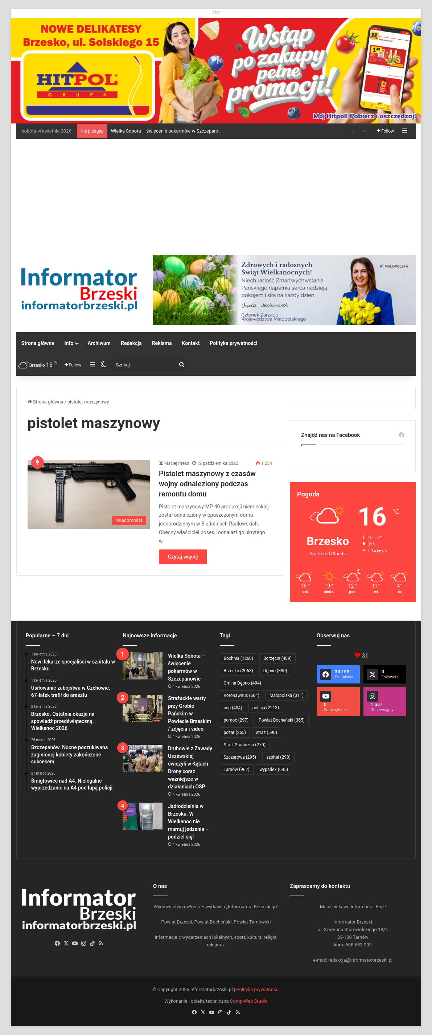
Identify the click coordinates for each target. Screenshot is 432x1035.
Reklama (162, 343)
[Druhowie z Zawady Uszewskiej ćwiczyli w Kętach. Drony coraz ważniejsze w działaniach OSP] (142, 758)
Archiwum (99, 343)
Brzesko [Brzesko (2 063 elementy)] (238, 670)
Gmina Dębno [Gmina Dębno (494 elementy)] (243, 683)
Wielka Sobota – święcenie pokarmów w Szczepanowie (169, 131)
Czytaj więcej (183, 557)
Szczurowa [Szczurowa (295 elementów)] (240, 757)
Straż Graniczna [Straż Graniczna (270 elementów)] (245, 744)
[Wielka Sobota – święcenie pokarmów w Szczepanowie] (142, 665)
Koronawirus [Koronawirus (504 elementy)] (241, 695)
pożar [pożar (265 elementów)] (235, 732)
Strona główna (37, 343)
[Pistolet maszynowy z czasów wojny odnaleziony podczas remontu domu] (89, 494)
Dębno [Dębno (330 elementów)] (275, 670)
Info (69, 343)
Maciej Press (176, 463)
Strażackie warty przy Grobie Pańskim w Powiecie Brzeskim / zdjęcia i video (189, 713)
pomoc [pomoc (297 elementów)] (236, 720)
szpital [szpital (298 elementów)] (278, 757)
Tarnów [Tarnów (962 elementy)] (237, 769)
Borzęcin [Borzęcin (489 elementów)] (277, 658)
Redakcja (131, 343)
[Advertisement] (216, 193)
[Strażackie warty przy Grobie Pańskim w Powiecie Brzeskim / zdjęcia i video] (142, 708)
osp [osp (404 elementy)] (233, 707)
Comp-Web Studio (249, 1001)
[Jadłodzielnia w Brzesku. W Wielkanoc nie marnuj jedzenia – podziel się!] (142, 816)
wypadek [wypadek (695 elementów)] (274, 769)
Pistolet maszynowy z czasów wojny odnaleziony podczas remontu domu (207, 483)
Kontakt (190, 343)
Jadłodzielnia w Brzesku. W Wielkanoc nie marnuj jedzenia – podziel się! (188, 821)
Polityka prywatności (233, 343)
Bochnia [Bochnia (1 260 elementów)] (239, 658)
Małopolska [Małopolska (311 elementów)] (287, 695)
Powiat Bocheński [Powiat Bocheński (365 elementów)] (282, 720)
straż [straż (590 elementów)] (266, 732)
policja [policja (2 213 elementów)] (265, 707)
